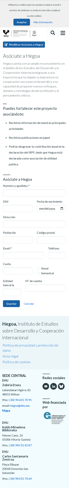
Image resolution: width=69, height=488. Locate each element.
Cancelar (29, 303)
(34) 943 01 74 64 (20, 478)
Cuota (7, 264)
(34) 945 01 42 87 (20, 445)
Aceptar (22, 22)
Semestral (47, 273)
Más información (43, 22)
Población (9, 232)
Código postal (46, 232)
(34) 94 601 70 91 (20, 400)
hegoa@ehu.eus (20, 405)
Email (6, 248)
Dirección (9, 217)
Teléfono (53, 248)
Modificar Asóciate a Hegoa (24, 44)
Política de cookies (17, 362)
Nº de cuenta (33, 281)
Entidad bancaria (8, 283)
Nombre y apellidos (15, 185)
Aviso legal (10, 356)
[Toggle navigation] (63, 33)
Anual (44, 268)
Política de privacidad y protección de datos (30, 347)
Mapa (6, 410)
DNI (5, 201)
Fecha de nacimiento (49, 201)
